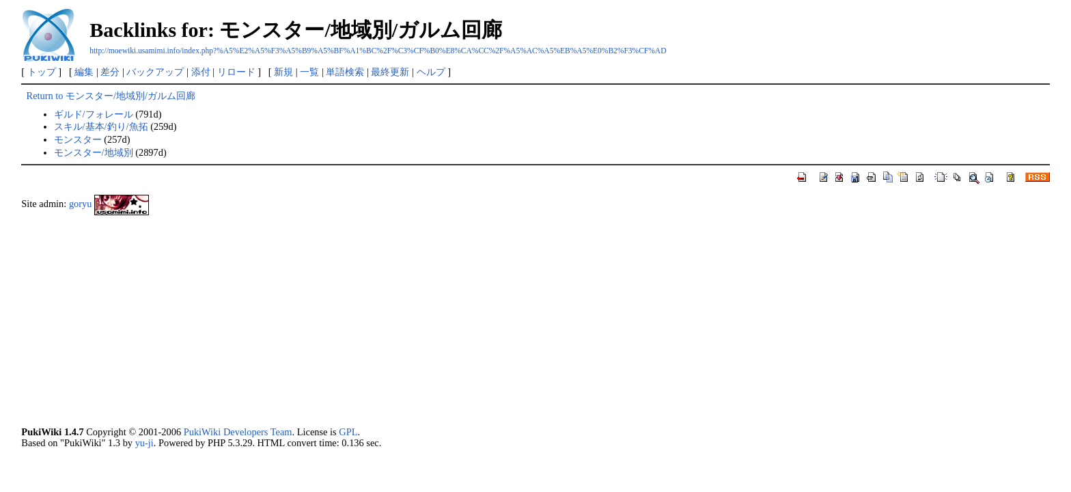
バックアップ (155, 71)
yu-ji (144, 442)
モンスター (78, 139)
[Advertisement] (431, 320)
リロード (236, 71)
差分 (110, 71)
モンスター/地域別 (93, 152)
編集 (84, 71)
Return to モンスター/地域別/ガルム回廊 (111, 95)
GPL (348, 431)
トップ (41, 71)
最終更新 (390, 71)
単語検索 (345, 71)
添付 (200, 71)
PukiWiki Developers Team (238, 431)
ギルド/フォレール (93, 114)
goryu (80, 203)
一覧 (309, 71)
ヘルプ (431, 71)
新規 (283, 71)
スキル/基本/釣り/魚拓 (101, 126)
